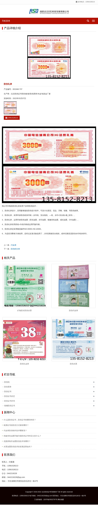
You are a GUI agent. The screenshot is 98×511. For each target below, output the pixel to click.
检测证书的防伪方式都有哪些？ (16, 425)
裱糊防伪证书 (9, 406)
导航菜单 (6, 21)
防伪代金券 (73, 310)
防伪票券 (7, 387)
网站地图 (61, 499)
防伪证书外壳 (9, 401)
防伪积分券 (15, 249)
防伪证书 (7, 391)
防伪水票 (73, 364)
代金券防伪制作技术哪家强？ (15, 430)
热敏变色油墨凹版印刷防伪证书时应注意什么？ (22, 436)
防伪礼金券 (24, 364)
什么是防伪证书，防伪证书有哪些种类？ (20, 420)
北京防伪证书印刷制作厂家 (51, 492)
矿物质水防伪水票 (24, 310)
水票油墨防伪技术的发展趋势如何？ (18, 447)
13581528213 (11, 118)
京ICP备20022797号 (50, 499)
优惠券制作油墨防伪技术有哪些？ (17, 441)
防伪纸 (7, 382)
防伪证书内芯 (9, 396)
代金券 (13, 245)
